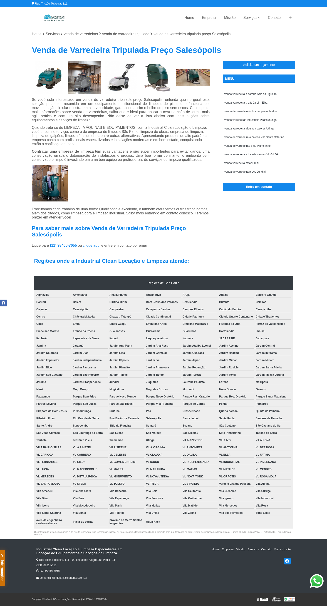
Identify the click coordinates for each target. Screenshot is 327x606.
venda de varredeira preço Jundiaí (245, 171)
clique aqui (91, 245)
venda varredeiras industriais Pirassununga (250, 120)
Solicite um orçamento (259, 65)
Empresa (209, 18)
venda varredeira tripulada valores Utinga (249, 128)
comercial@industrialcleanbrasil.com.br (61, 577)
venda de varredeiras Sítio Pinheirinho (247, 145)
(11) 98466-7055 (64, 245)
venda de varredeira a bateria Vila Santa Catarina (254, 137)
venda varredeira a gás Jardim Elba (245, 102)
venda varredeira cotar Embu (242, 163)
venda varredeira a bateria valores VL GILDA (251, 154)
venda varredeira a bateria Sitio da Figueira (250, 94)
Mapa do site (282, 549)
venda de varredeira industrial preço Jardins (250, 111)
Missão (230, 18)
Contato (274, 18)
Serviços (250, 18)
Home (189, 18)
